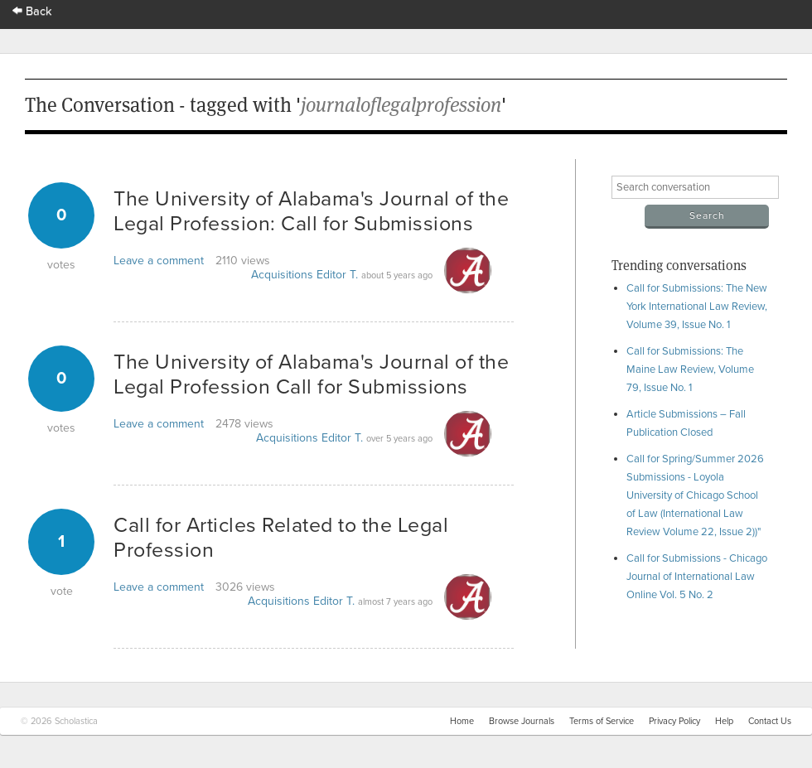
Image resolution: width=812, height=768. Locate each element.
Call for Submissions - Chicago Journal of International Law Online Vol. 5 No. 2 (696, 576)
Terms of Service (601, 721)
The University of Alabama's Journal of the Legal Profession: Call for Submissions (311, 211)
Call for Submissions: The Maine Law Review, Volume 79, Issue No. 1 (690, 369)
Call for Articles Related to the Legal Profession (281, 538)
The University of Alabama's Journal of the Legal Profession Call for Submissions (311, 374)
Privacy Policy (674, 721)
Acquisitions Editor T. (304, 275)
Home (462, 721)
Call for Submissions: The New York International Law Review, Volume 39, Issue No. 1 (696, 306)
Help (724, 721)
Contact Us (769, 721)
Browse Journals (521, 721)
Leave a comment (159, 261)
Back (32, 11)
